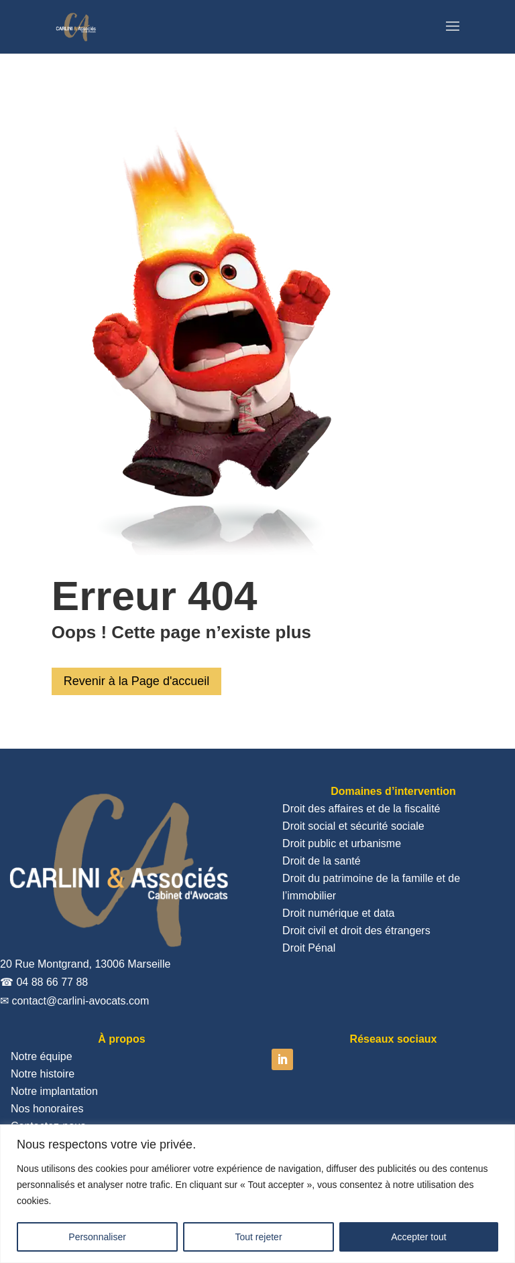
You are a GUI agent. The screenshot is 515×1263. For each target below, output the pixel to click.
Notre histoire (42, 1074)
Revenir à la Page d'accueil (137, 681)
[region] (257, 1193)
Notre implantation (54, 1091)
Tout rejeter (258, 1237)
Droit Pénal (308, 948)
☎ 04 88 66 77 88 (44, 982)
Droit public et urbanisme (341, 843)
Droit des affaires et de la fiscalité (361, 808)
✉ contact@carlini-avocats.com (74, 1001)
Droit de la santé (321, 861)
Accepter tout (419, 1237)
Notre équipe (41, 1056)
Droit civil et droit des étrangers (356, 930)
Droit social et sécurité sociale (353, 826)
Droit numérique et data (338, 913)
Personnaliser (97, 1237)
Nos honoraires (47, 1108)
